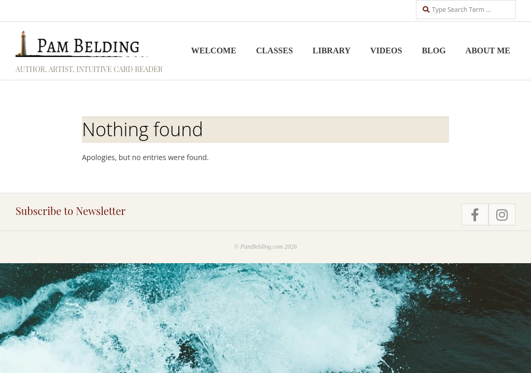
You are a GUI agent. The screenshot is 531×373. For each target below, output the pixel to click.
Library (332, 50)
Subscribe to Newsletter (70, 211)
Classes (274, 50)
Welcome (213, 50)
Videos (386, 50)
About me (488, 50)
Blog (433, 50)
